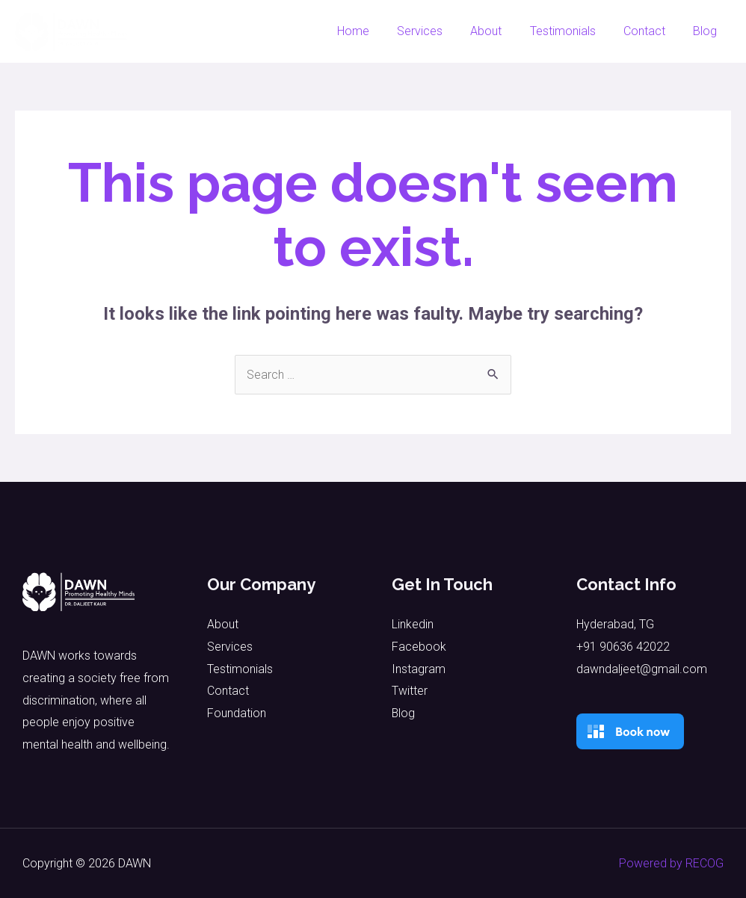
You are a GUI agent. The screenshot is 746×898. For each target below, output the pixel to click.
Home (375, 31)
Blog (707, 31)
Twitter (410, 691)
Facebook (419, 647)
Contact (650, 31)
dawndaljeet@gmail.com (641, 669)
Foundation (236, 713)
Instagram (419, 669)
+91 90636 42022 (623, 647)
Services (437, 31)
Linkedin (413, 624)
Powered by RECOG (671, 863)
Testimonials (572, 31)
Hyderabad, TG (615, 624)
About (500, 31)
